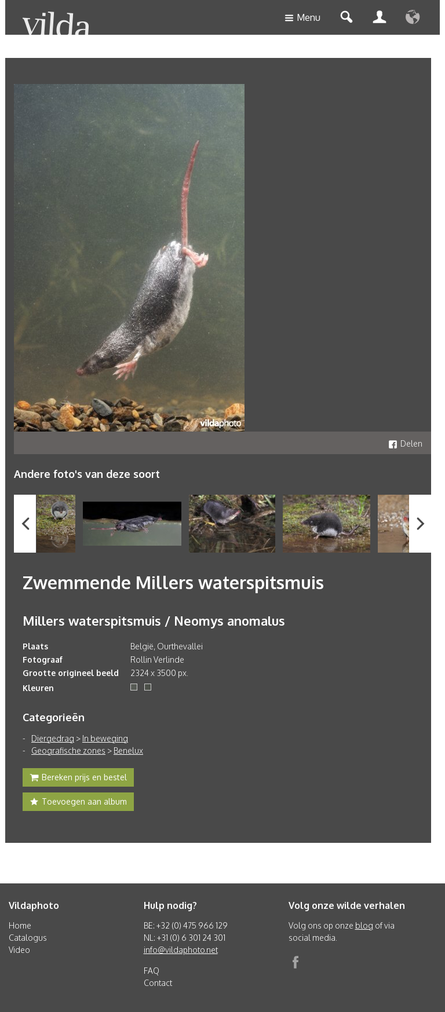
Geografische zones (68, 750)
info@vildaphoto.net (181, 950)
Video (19, 950)
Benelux (128, 750)
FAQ (151, 971)
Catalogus (28, 937)
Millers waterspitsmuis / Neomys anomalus (154, 620)
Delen (405, 443)
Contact (158, 983)
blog (364, 925)
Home (20, 925)
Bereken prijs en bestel (78, 778)
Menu (302, 18)
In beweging (105, 738)
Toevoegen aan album (78, 803)
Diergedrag (52, 738)
